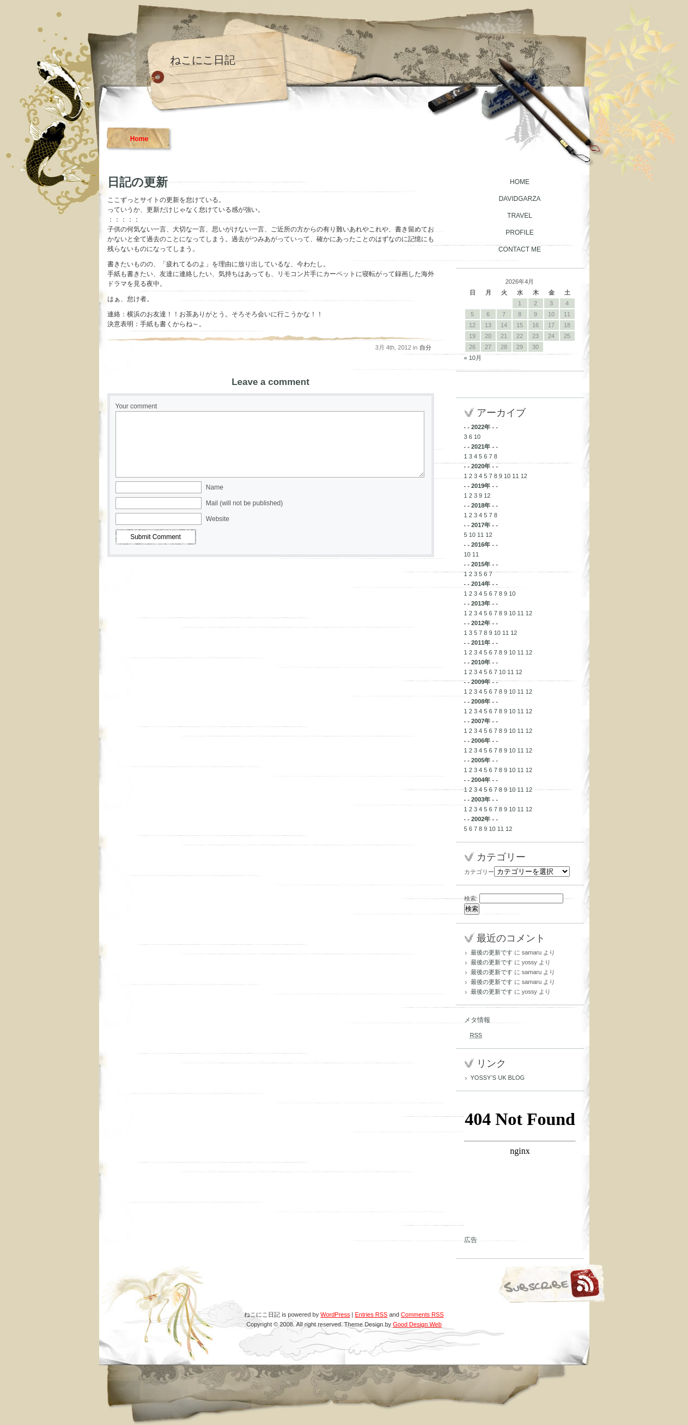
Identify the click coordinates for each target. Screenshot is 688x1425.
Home (139, 139)
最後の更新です (492, 952)
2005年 (480, 760)
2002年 (480, 819)
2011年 (480, 642)
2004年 (480, 779)
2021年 (480, 446)
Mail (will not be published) (244, 503)
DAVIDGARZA (519, 199)
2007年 (480, 721)
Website (217, 519)
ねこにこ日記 (202, 60)
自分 (425, 347)
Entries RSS (371, 1314)
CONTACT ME (519, 249)
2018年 (480, 505)
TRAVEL (519, 215)
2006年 (480, 740)
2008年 (480, 701)
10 (477, 436)
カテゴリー (479, 872)
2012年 (480, 623)
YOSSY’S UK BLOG (498, 1077)
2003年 (480, 799)
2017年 (480, 525)
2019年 (480, 485)
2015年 (480, 564)
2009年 (480, 681)
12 (524, 476)
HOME (519, 182)
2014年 (480, 583)
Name (214, 487)
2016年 (480, 544)
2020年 (480, 466)
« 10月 (473, 357)
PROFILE (519, 232)
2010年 (480, 662)
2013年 (480, 603)
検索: (471, 898)
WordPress (335, 1314)
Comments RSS (422, 1314)
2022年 (480, 427)
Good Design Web (417, 1324)
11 (515, 476)
